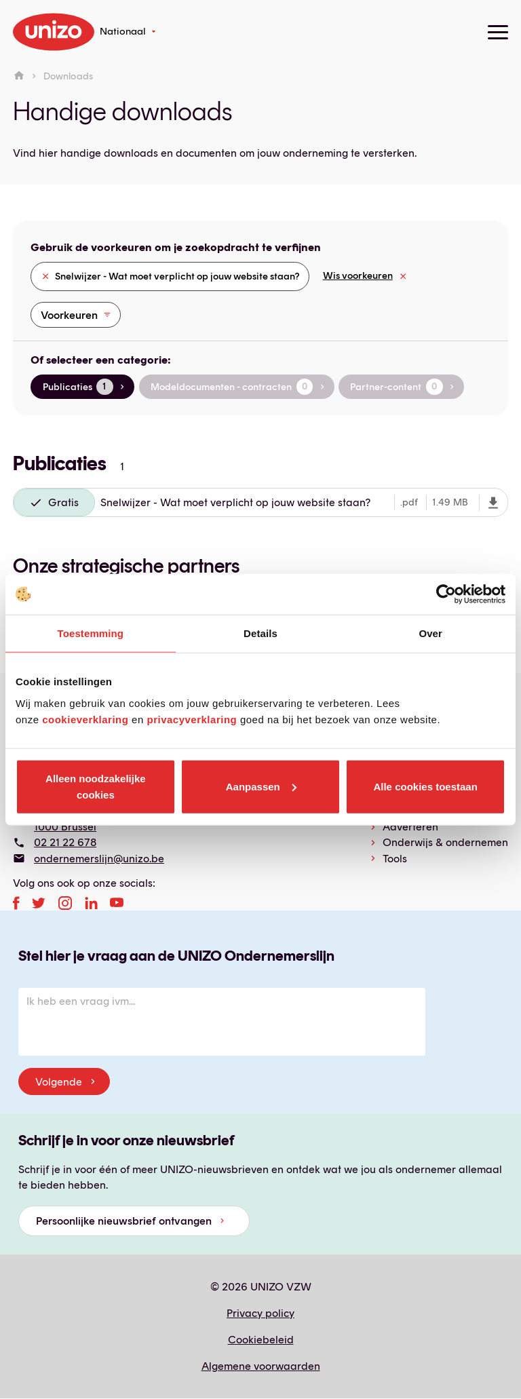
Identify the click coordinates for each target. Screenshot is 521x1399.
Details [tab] (260, 633)
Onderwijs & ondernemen (445, 842)
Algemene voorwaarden (260, 1366)
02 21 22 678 (65, 842)
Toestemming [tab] (91, 633)
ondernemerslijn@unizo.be (99, 858)
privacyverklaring (192, 719)
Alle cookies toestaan (425, 786)
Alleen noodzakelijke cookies (95, 786)
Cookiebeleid (261, 1339)
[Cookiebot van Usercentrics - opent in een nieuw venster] (446, 594)
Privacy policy (260, 1313)
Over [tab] (430, 633)
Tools (395, 858)
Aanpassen (261, 786)
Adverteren (410, 826)
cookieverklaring (85, 719)
